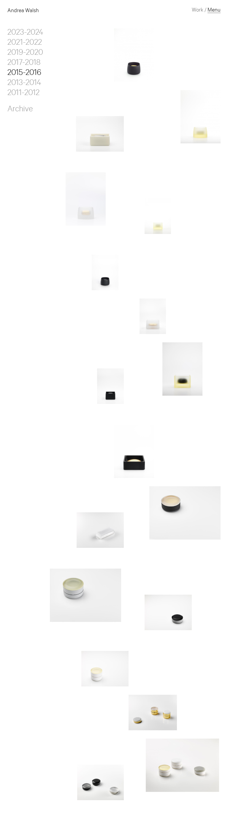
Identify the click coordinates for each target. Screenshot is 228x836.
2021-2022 (24, 43)
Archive (20, 110)
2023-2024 (25, 33)
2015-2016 (24, 73)
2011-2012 (23, 93)
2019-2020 (25, 53)
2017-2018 (23, 63)
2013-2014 (24, 83)
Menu (214, 11)
